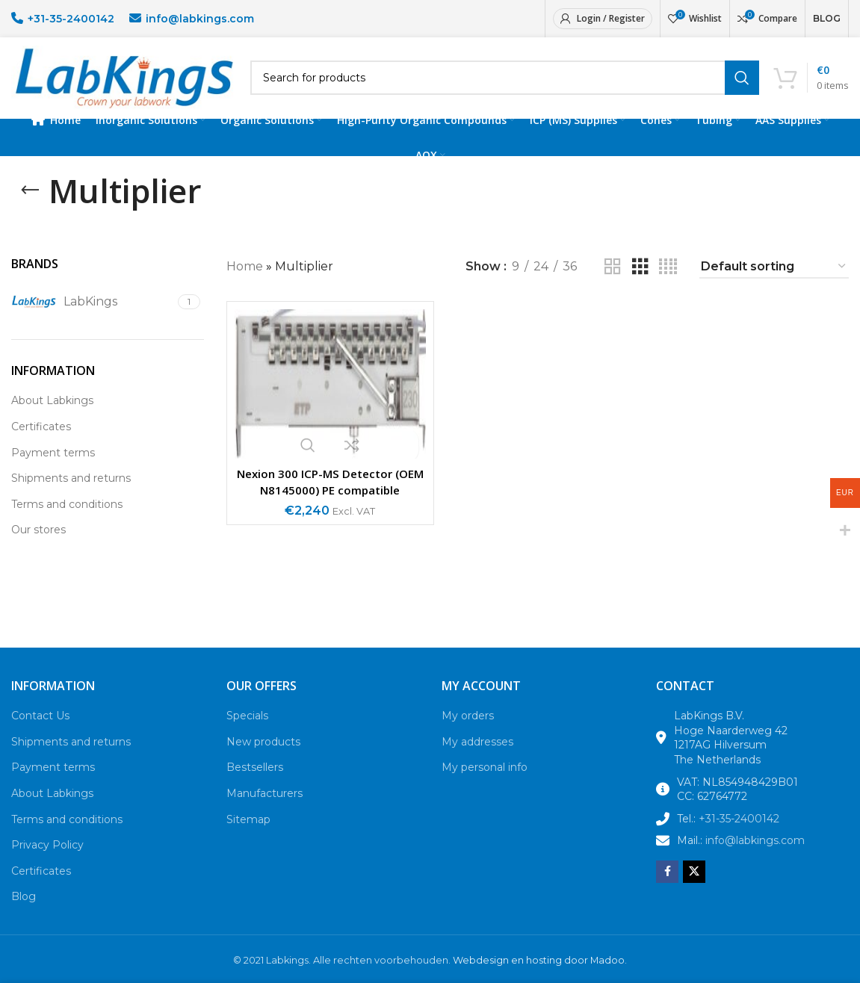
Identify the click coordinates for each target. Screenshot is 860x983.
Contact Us (40, 731)
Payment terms (53, 468)
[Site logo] (123, 85)
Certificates (41, 442)
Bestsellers (254, 783)
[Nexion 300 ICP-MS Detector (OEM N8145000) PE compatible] (330, 399)
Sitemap (248, 835)
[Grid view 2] (612, 283)
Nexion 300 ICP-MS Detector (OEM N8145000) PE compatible (330, 497)
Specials (247, 731)
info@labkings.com (200, 18)
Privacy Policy (47, 860)
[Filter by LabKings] (92, 317)
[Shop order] (774, 282)
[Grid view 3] (640, 283)
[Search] (504, 86)
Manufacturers (264, 809)
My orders (468, 731)
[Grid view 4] (668, 283)
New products (263, 757)
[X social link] (694, 887)
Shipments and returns (71, 493)
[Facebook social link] (667, 887)
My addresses (477, 757)
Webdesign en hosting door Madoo (539, 976)
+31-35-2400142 (71, 18)
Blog (23, 913)
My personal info (485, 783)
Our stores (38, 546)
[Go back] (30, 206)
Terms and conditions (67, 520)
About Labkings (52, 417)
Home (244, 283)
